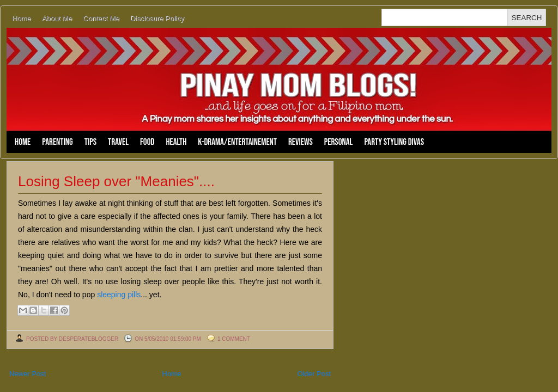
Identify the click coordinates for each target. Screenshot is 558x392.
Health (176, 142)
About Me (57, 18)
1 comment (233, 339)
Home (21, 18)
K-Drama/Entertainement (237, 142)
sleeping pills (119, 294)
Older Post (314, 374)
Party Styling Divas (394, 142)
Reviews (300, 142)
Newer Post (27, 374)
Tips (90, 142)
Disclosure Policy (157, 18)
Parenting (57, 142)
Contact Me (101, 18)
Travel (118, 142)
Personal (338, 142)
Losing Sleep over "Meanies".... (116, 181)
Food (147, 142)
